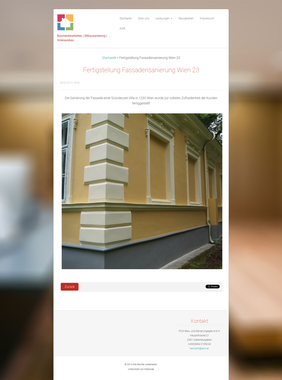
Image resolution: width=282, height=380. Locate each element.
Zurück (70, 287)
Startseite (109, 58)
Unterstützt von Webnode (141, 369)
